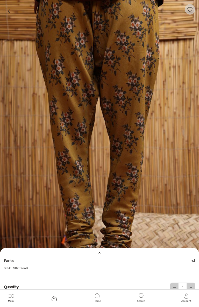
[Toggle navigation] (11, 298)
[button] (186, 298)
